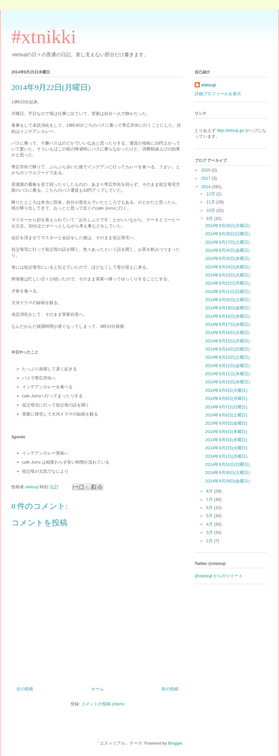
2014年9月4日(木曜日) (226, 431)
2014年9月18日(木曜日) (227, 316)
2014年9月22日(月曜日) (227, 283)
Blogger (175, 743)
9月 (210, 218)
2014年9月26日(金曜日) (227, 250)
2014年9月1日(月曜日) (226, 456)
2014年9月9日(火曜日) (226, 390)
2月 (210, 540)
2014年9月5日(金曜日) (226, 423)
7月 (210, 499)
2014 (206, 186)
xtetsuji (208, 85)
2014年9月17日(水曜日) (227, 324)
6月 (210, 507)
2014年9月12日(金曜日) (227, 365)
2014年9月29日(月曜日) (227, 225)
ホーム (97, 688)
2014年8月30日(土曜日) (227, 472)
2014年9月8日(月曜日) (226, 398)
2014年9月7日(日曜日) (226, 406)
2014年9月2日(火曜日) (226, 447)
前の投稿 (170, 688)
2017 (206, 178)
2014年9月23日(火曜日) (227, 275)
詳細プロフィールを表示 (218, 93)
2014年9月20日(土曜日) (227, 299)
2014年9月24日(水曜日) (227, 266)
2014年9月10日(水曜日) (227, 381)
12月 (211, 193)
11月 (211, 201)
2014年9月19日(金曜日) (227, 307)
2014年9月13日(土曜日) (227, 357)
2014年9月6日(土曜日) (226, 415)
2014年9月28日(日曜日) (227, 233)
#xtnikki (43, 36)
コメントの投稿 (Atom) (103, 703)
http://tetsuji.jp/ (230, 130)
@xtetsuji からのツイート (219, 575)
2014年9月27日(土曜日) (227, 242)
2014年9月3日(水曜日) (226, 439)
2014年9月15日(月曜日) (227, 341)
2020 (206, 170)
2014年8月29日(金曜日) (227, 481)
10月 (211, 210)
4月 (210, 524)
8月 (210, 491)
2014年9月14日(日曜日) (227, 349)
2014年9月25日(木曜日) (227, 258)
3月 (210, 532)
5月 (210, 515)
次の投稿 (24, 688)
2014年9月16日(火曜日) (227, 332)
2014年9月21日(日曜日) (227, 291)
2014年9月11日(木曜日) (227, 373)
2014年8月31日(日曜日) (227, 464)
